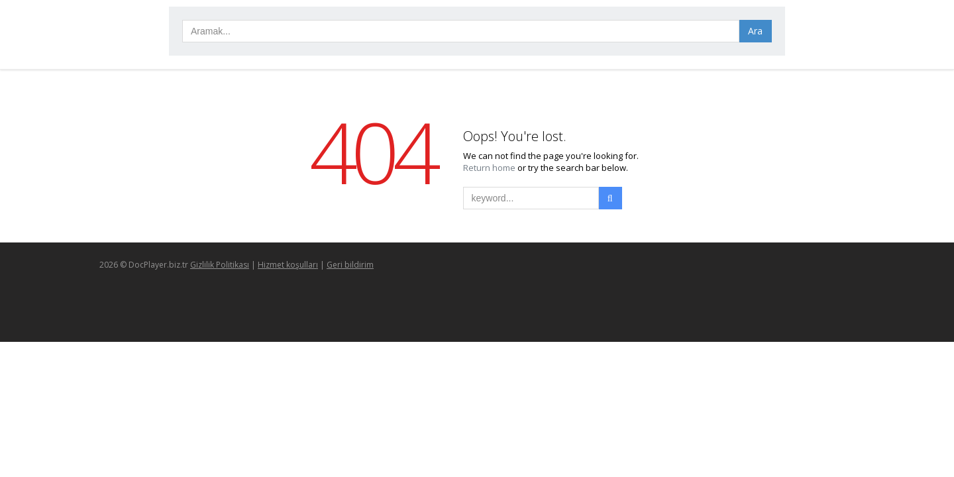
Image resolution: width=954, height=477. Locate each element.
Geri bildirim (350, 264)
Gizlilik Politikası (219, 264)
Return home (490, 168)
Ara (755, 31)
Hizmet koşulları (288, 264)
